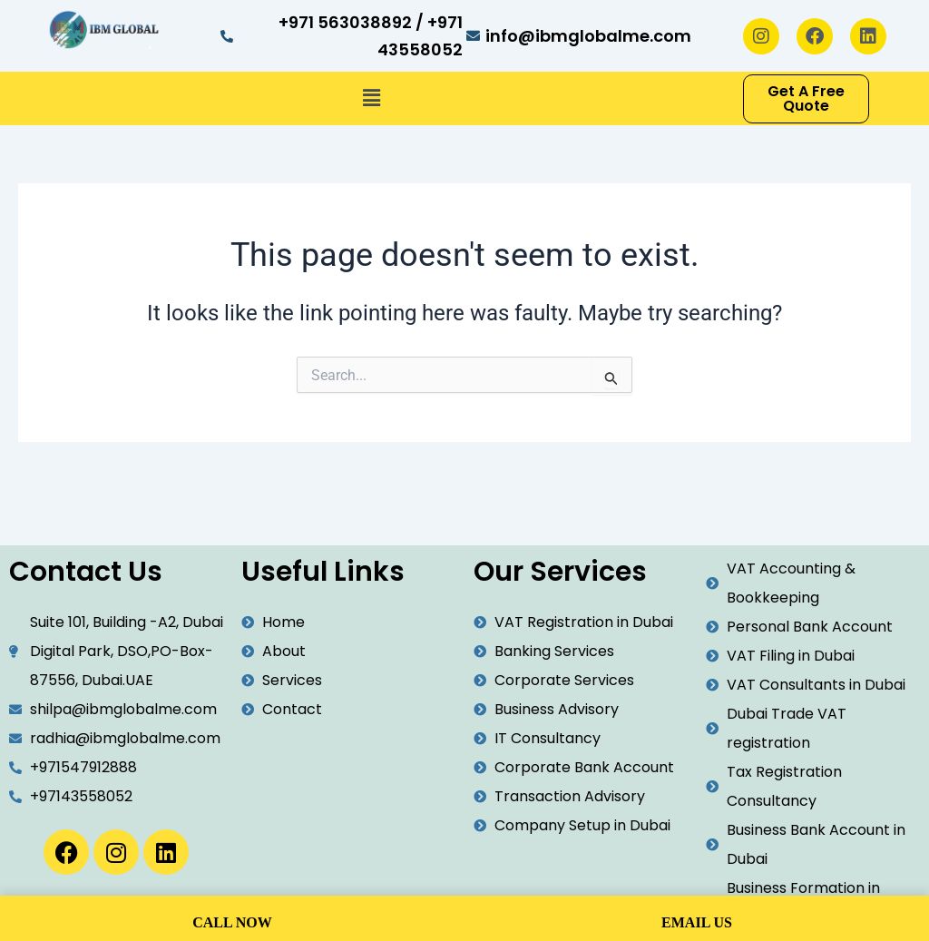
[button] (371, 99)
